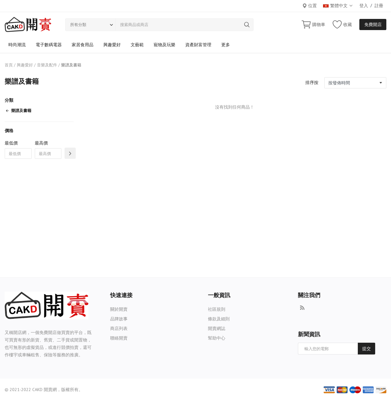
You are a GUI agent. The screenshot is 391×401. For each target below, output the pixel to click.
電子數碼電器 (49, 44)
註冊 (379, 5)
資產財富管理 (198, 44)
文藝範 (137, 44)
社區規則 (216, 309)
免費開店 (373, 24)
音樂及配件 (47, 65)
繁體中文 (338, 5)
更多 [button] (225, 44)
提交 (366, 348)
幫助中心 (216, 338)
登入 (363, 5)
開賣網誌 (216, 328)
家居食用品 (82, 44)
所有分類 (78, 24)
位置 (309, 5)
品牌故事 (119, 319)
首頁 (9, 65)
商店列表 (119, 328)
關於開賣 (119, 309)
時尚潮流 (17, 44)
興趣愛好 (112, 44)
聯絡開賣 (119, 338)
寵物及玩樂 (164, 44)
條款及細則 (219, 319)
